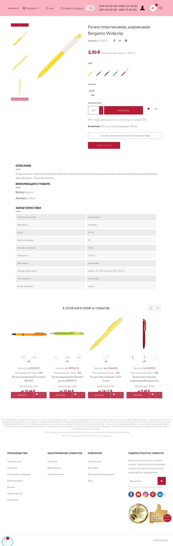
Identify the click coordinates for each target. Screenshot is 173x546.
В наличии (94, 126)
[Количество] (93, 110)
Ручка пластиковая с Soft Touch (105, 378)
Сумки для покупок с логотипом (36, 419)
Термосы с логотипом (119, 419)
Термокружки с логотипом (145, 419)
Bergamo (29, 192)
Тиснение (12, 467)
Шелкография (15, 480)
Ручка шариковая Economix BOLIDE (28, 378)
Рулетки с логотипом (26, 424)
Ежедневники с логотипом (89, 421)
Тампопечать (14, 461)
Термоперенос (15, 493)
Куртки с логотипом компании (145, 424)
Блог (90, 480)
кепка (126, 432)
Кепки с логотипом (84, 424)
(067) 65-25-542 (108, 9)
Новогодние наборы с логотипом (105, 426)
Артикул (92, 40)
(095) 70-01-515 (128, 9)
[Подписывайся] (162, 481)
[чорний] (107, 73)
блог (87, 435)
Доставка (93, 467)
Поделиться (114, 40)
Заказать (123, 110)
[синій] (99, 73)
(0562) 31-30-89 (128, 6)
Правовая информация (100, 474)
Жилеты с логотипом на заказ (112, 424)
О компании (94, 461)
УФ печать (12, 499)
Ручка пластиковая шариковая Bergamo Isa (144, 378)
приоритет (78, 435)
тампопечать (104, 145)
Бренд (20, 192)
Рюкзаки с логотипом (115, 421)
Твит (120, 40)
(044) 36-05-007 (108, 6)
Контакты (52, 461)
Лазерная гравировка (19, 474)
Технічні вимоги (56, 474)
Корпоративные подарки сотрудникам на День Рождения (42, 421)
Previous (20, 99)
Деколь (11, 487)
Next (20, 25)
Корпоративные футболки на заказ (36, 426)
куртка (76, 432)
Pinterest (126, 40)
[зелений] (116, 73)
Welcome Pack (93, 428)
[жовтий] (91, 73)
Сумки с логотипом (138, 421)
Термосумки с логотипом (67, 419)
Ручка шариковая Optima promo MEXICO (67, 378)
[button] (148, 109)
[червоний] (124, 73)
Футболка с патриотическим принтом (101, 432)
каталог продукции (100, 435)
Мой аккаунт (54, 467)
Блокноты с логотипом (94, 419)
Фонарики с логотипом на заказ (56, 424)
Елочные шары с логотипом (72, 426)
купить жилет (65, 432)
